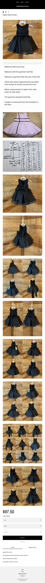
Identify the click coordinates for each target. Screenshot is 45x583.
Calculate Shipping (6, 516)
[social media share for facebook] (3, 12)
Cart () (27, 2)
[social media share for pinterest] (8, 12)
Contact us (22, 576)
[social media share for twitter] (6, 12)
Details (12, 547)
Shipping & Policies (32, 547)
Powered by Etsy (22, 580)
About (22, 2)
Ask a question (22, 541)
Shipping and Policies (23, 573)
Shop (17, 2)
